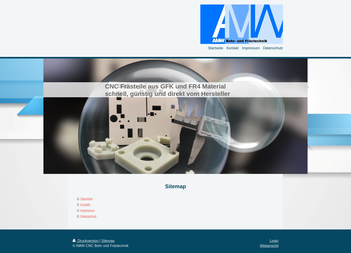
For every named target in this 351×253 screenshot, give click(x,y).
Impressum (87, 210)
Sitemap (108, 241)
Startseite (86, 198)
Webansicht (269, 246)
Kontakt (85, 204)
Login (274, 241)
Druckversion (86, 241)
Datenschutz (88, 216)
